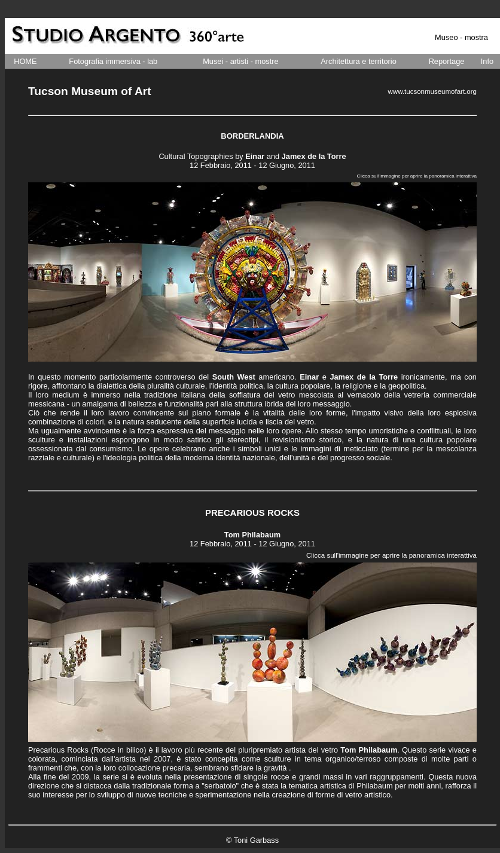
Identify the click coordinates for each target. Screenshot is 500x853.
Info (487, 61)
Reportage (447, 61)
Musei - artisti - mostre (241, 61)
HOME (25, 61)
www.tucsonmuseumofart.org (432, 91)
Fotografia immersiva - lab (113, 61)
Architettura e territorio (359, 61)
